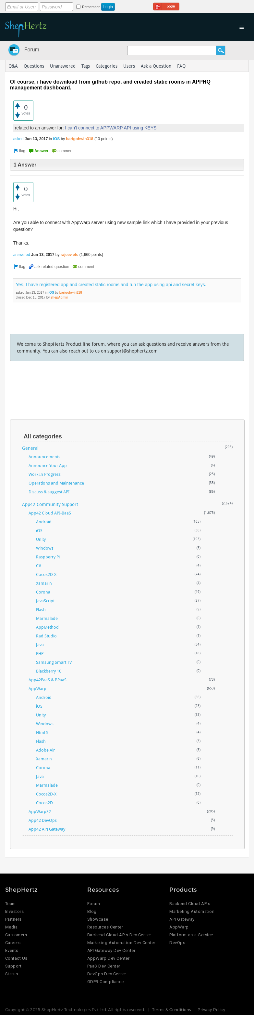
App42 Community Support (50, 504)
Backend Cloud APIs (189, 903)
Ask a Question (156, 66)
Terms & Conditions (171, 1009)
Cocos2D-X (46, 574)
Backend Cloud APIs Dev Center (119, 934)
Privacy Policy (211, 1009)
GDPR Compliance (105, 981)
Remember (91, 7)
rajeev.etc (70, 254)
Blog (92, 911)
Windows (45, 548)
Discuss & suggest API (49, 492)
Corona (43, 592)
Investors (14, 911)
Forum (31, 49)
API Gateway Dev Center (111, 950)
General (30, 448)
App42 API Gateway (47, 829)
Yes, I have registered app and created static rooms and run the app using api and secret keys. (111, 284)
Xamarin (44, 583)
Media (11, 927)
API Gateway (182, 919)
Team (10, 903)
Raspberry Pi (48, 557)
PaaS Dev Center (103, 966)
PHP (39, 653)
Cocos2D (44, 803)
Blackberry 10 (48, 671)
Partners (13, 919)
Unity (41, 539)
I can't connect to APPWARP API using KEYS (111, 127)
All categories (43, 436)
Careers (13, 942)
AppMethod (47, 627)
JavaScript (45, 601)
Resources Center (105, 927)
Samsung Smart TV (54, 662)
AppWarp (37, 688)
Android (44, 522)
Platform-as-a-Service (191, 934)
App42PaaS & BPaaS (48, 680)
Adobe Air (45, 750)
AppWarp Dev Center (108, 958)
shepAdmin (59, 297)
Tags (85, 66)
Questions (34, 66)
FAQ (181, 66)
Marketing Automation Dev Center (121, 942)
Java (40, 645)
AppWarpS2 (40, 811)
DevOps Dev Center (106, 973)
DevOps (177, 942)
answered (21, 254)
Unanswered (63, 66)
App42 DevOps (43, 820)
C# (38, 565)
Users (129, 66)
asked (18, 139)
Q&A (13, 66)
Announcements (44, 457)
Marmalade (47, 618)
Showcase (97, 919)
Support (13, 966)
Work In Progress (45, 474)
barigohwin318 (79, 139)
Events (11, 950)
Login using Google (166, 5)
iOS (56, 139)
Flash (41, 609)
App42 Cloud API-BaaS (50, 513)
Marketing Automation (191, 911)
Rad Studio (46, 636)
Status (11, 973)
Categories (106, 66)
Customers (16, 934)
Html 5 (42, 732)
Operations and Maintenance (56, 483)
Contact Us (16, 958)
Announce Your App (48, 465)
